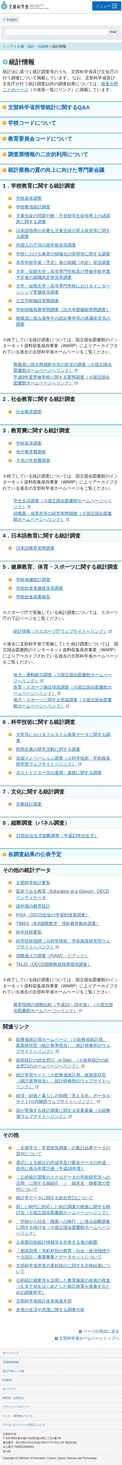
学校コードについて (32, 123)
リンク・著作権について (17, 1415)
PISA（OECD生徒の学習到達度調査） (53, 915)
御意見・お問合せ (13, 1397)
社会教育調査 (29, 412)
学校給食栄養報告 (33, 597)
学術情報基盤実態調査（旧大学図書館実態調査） (63, 309)
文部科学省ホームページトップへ (89, 1338)
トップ (8, 46)
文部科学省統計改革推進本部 (44, 1301)
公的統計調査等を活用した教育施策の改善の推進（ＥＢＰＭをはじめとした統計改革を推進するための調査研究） (63, 1286)
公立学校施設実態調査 (37, 300)
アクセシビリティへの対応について (24, 1424)
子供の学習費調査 (33, 460)
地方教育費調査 (31, 452)
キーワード (9, 1389)
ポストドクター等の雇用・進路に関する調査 (59, 772)
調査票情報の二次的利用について (48, 154)
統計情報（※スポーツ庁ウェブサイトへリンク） (62, 631)
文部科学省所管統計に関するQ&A (49, 107)
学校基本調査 (29, 198)
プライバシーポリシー (16, 1406)
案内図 (7, 1451)
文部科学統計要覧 (33, 882)
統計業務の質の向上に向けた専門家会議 (56, 170)
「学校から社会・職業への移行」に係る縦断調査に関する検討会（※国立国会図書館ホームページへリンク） (63, 1227)
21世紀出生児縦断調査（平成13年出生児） (57, 835)
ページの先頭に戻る (101, 1331)
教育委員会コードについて (40, 139)
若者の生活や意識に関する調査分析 (50, 1309)
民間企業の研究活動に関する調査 (48, 749)
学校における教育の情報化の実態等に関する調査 (63, 254)
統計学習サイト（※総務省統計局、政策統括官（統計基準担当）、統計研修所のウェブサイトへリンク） (63, 1081)
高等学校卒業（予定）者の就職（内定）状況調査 (63, 262)
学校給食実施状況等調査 (39, 588)
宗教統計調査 (29, 804)
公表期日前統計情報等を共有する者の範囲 (56, 1242)
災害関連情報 (11, 1362)
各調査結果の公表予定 (35, 854)
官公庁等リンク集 (13, 1371)
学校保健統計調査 (33, 579)
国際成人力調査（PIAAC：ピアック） (52, 956)
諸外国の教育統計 (33, 906)
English (12, 20)
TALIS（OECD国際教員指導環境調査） (54, 964)
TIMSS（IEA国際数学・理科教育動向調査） (58, 923)
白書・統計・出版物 (32, 46)
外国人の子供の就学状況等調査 (46, 245)
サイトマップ (11, 1353)
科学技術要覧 (29, 932)
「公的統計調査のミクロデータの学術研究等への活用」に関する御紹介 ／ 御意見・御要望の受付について (63, 1183)
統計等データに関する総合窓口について (54, 1198)
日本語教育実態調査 (35, 548)
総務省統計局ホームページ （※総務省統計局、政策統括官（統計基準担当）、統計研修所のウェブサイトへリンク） (63, 1045)
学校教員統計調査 (33, 207)
